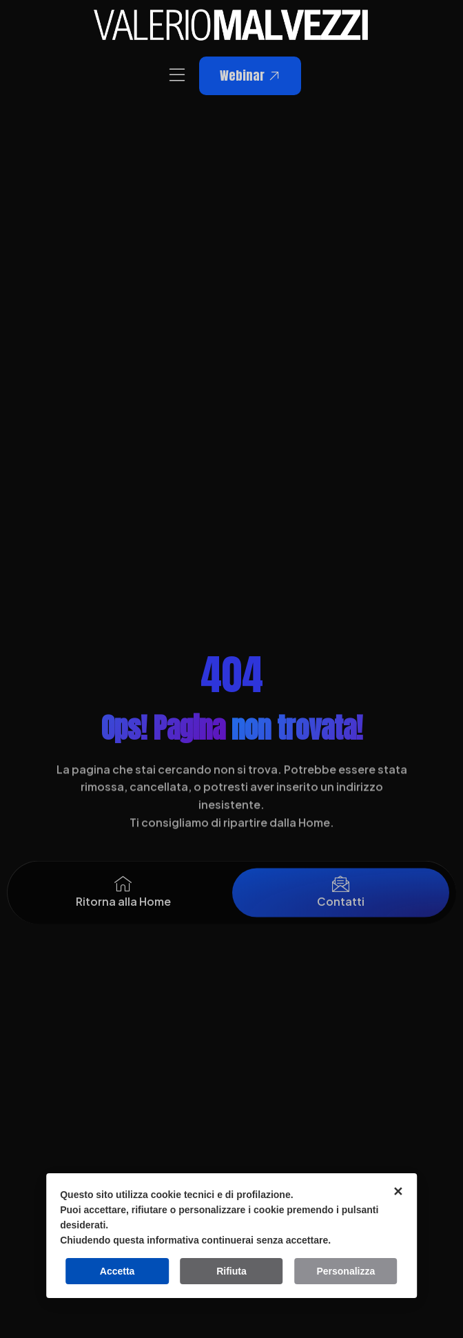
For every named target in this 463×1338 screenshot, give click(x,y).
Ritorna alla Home (123, 911)
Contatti (340, 911)
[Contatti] (340, 894)
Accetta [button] (117, 1271)
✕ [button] (398, 1192)
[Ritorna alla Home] (123, 894)
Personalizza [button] (345, 1271)
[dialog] (231, 1235)
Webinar (250, 75)
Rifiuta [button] (231, 1271)
